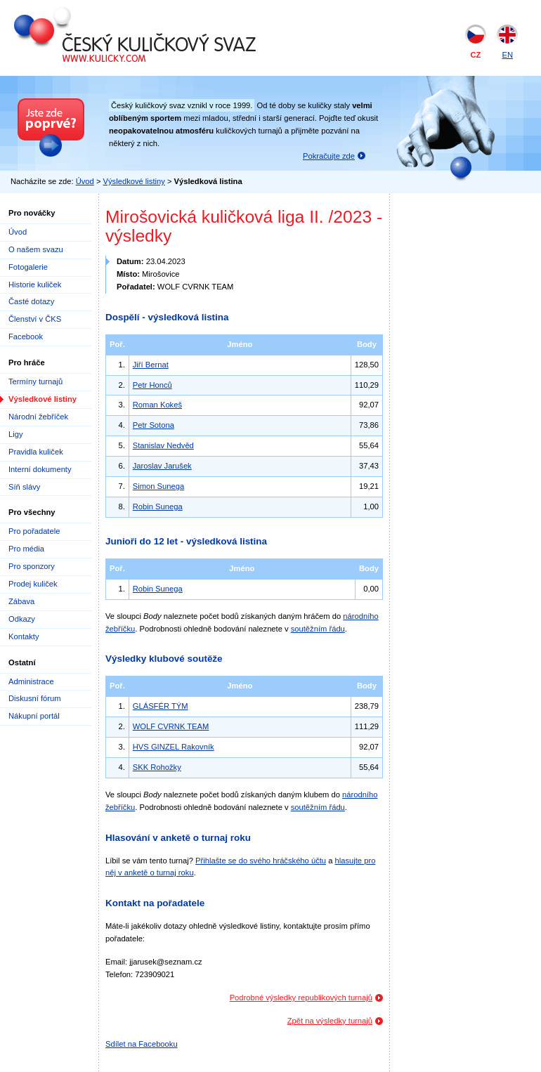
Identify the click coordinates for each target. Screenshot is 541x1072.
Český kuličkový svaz (78, 13)
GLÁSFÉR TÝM (160, 706)
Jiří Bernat (151, 364)
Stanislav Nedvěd (163, 445)
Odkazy (21, 619)
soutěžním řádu (318, 629)
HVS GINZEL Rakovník (173, 747)
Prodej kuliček (33, 584)
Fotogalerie (28, 267)
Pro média (26, 548)
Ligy (15, 434)
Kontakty (23, 636)
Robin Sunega (158, 506)
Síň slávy (24, 487)
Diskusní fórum (34, 698)
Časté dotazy (31, 301)
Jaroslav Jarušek (162, 466)
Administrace (31, 681)
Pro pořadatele (34, 531)
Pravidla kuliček (35, 451)
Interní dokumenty (40, 469)
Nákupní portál (34, 716)
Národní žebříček (38, 416)
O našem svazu (35, 249)
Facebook (25, 336)
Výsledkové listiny (134, 181)
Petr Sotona (153, 425)
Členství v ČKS (34, 319)
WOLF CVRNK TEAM (171, 726)
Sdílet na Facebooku (141, 1044)
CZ (476, 55)
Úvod (85, 181)
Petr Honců (152, 385)
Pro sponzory (31, 566)
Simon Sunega (158, 486)
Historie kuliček (34, 284)
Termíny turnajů (35, 381)
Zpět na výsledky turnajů (329, 1021)
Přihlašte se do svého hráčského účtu (260, 860)
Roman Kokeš (157, 404)
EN (507, 55)
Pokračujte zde (329, 156)
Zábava (21, 601)
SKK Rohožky (157, 767)
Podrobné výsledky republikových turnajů (301, 997)
